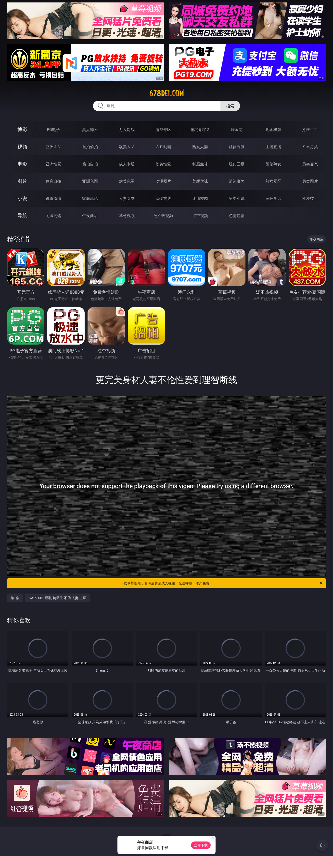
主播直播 (273, 146)
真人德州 (90, 129)
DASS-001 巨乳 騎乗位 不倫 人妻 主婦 (57, 597)
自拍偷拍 (90, 146)
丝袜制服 (236, 146)
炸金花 (237, 129)
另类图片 (310, 181)
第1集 (15, 597)
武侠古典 (163, 198)
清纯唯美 (236, 181)
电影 (22, 163)
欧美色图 (127, 181)
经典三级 (236, 164)
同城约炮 (53, 215)
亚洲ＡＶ (53, 146)
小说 (22, 198)
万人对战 (127, 129)
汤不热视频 (163, 215)
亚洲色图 (90, 181)
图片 (22, 181)
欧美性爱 (163, 164)
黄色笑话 (273, 198)
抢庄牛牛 (310, 129)
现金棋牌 (273, 129)
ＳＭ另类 (310, 146)
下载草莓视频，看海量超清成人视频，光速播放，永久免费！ (221, 583)
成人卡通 (127, 164)
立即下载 (201, 845)
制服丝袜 (200, 164)
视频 (22, 146)
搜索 (230, 106)
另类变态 (310, 164)
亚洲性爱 (53, 164)
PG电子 (53, 129)
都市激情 (53, 198)
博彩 (22, 129)
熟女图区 (273, 181)
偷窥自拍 (53, 181)
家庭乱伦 (90, 198)
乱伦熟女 (273, 164)
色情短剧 (236, 215)
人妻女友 (127, 198)
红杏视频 (200, 215)
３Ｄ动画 (163, 146)
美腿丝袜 (200, 181)
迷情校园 (200, 198)
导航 (22, 215)
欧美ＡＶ (127, 146)
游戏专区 (163, 129)
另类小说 (236, 198)
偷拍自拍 (90, 164)
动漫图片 (163, 181)
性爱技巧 (310, 198)
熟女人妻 (200, 146)
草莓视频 (127, 215)
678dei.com (166, 93)
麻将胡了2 (200, 129)
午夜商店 (90, 215)
